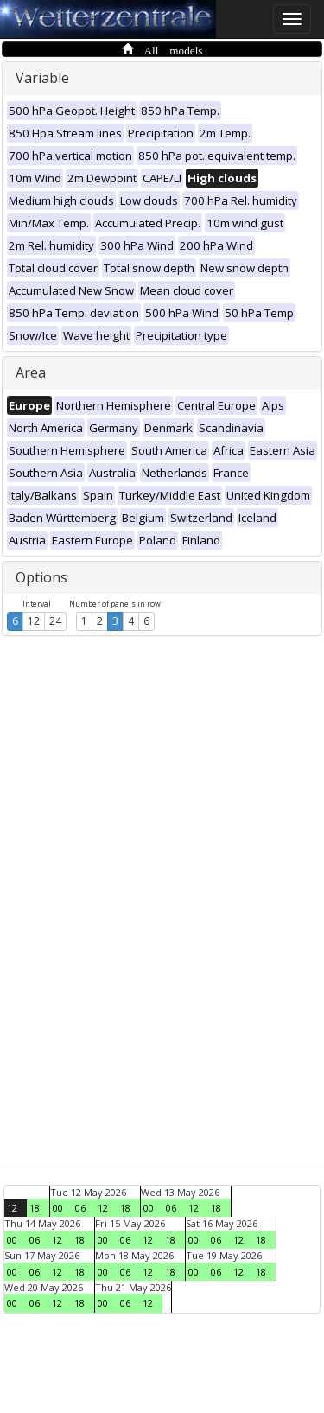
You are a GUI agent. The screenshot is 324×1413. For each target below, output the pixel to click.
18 (34, 1207)
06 (80, 1207)
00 (58, 1207)
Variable (42, 77)
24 (55, 621)
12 (34, 621)
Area (31, 372)
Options (41, 577)
